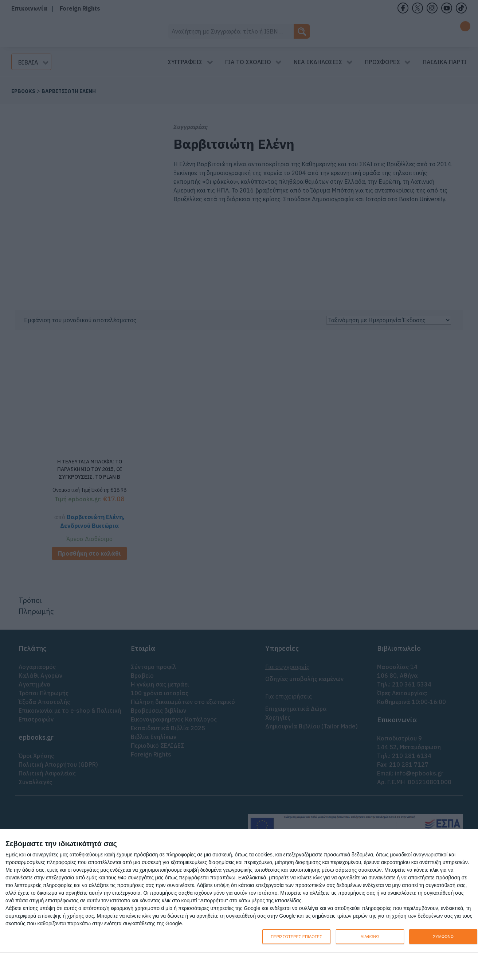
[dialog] (239, 891)
